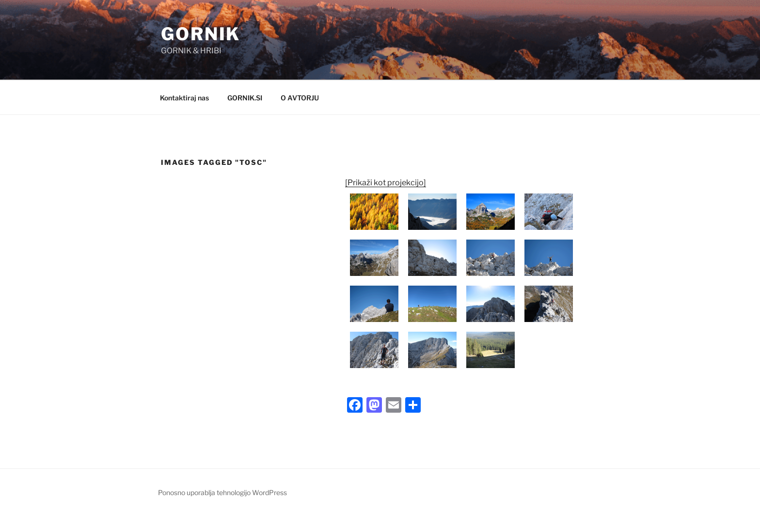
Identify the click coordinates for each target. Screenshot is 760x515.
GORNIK (200, 34)
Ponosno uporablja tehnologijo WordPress (222, 492)
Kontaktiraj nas (184, 98)
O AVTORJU (300, 98)
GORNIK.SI (244, 98)
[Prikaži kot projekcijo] (385, 182)
